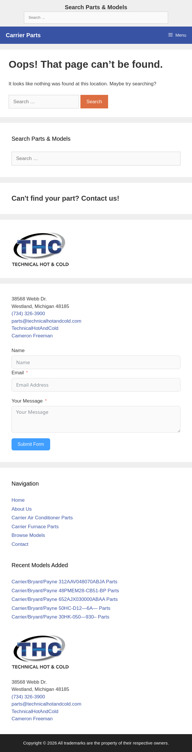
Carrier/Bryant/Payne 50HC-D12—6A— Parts (61, 608)
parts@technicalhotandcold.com (46, 321)
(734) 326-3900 (28, 313)
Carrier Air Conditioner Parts (42, 517)
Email (18, 372)
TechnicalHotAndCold (35, 328)
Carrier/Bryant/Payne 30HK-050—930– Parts (60, 617)
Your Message (27, 401)
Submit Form (31, 444)
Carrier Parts (23, 35)
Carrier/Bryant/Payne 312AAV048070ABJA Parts (64, 581)
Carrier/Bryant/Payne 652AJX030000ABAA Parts (65, 599)
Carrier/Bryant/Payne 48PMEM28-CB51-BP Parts (65, 590)
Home (18, 500)
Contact (20, 544)
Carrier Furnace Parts (35, 526)
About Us (22, 509)
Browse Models (28, 535)
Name (18, 350)
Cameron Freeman (32, 336)
